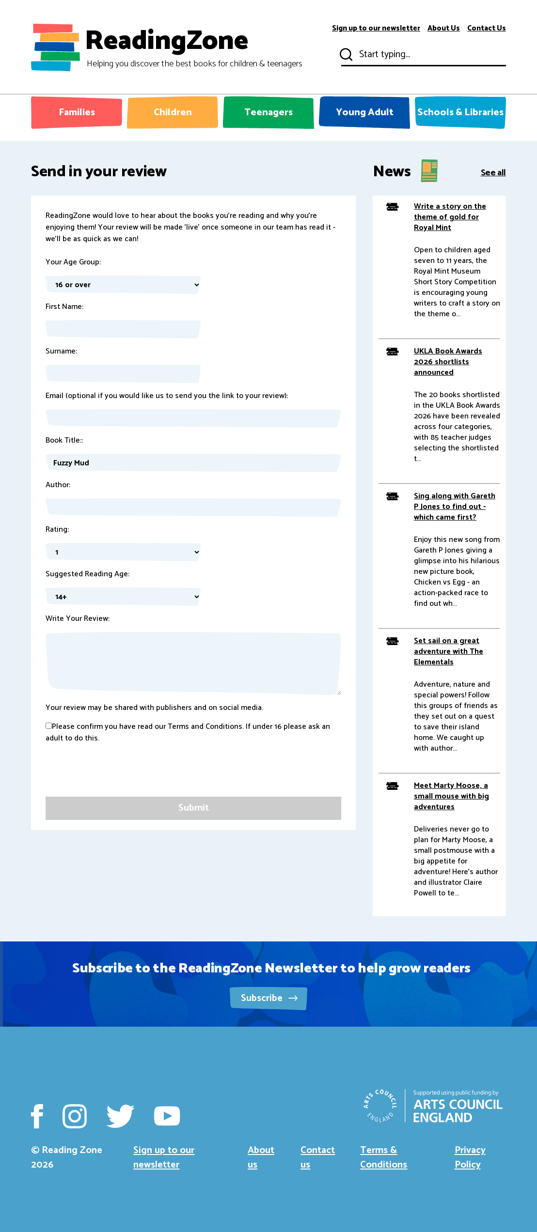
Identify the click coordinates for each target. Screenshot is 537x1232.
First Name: (64, 307)
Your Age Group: (73, 262)
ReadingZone (193, 47)
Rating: (57, 530)
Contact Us (486, 28)
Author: (58, 485)
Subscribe (269, 998)
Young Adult (365, 113)
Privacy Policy (470, 1157)
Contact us (317, 1157)
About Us (443, 28)
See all (493, 172)
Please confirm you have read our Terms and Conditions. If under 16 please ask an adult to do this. (188, 732)
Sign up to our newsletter (376, 28)
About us (261, 1157)
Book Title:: (64, 441)
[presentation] (119, 778)
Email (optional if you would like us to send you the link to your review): (167, 396)
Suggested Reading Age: (87, 574)
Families (77, 113)
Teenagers (268, 113)
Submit (345, 54)
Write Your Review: (78, 619)
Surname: (61, 351)
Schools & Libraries (460, 113)
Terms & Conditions (383, 1157)
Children (173, 113)
